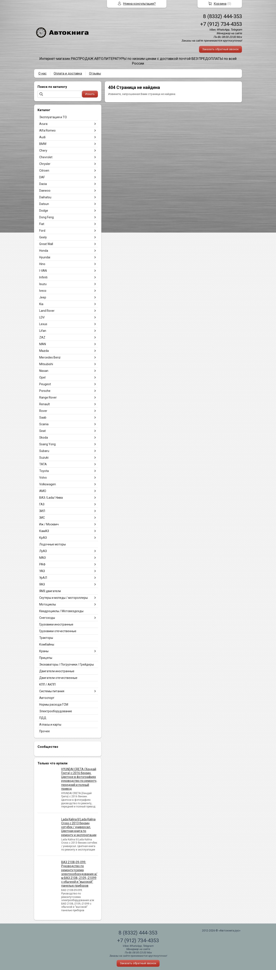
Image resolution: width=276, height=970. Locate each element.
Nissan (43, 370)
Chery (43, 150)
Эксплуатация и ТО (53, 117)
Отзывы (95, 73)
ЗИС (42, 517)
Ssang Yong (47, 444)
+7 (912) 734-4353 (221, 24)
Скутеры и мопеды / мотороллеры (63, 597)
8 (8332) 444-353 (222, 16)
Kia (41, 304)
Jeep (42, 297)
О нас (42, 73)
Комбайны (46, 644)
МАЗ (42, 557)
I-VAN (43, 270)
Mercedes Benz (50, 357)
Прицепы (45, 658)
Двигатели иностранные (56, 671)
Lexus (43, 324)
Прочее (44, 731)
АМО (42, 491)
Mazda (44, 350)
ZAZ (42, 337)
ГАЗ (41, 504)
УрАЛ (43, 577)
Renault (44, 404)
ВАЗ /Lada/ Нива (51, 497)
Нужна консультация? (139, 4)
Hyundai (44, 257)
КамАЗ (44, 531)
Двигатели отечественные (58, 678)
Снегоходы (47, 617)
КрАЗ (43, 537)
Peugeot (45, 384)
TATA (43, 464)
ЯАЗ (42, 584)
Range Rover (48, 397)
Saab (42, 417)
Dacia (43, 184)
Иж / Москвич (49, 524)
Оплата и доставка (68, 73)
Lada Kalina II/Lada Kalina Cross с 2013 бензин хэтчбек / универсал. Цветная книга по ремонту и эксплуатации (78, 827)
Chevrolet (45, 157)
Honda (43, 250)
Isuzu (43, 284)
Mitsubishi (46, 364)
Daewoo (44, 190)
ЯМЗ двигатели (50, 591)
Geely (43, 237)
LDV (42, 317)
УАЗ (42, 571)
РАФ (42, 564)
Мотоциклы (47, 604)
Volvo (43, 477)
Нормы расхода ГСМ (53, 704)
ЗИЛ (42, 511)
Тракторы (46, 637)
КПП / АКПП (47, 684)
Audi (42, 137)
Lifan (42, 330)
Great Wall (46, 244)
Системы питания (51, 691)
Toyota (44, 471)
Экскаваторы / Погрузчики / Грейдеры (66, 664)
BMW (42, 144)
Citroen (44, 170)
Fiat (41, 224)
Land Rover (47, 310)
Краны (44, 651)
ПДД (42, 718)
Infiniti (43, 277)
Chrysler (44, 164)
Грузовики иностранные (56, 624)
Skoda (43, 437)
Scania (44, 424)
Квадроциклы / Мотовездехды (61, 611)
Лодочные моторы (52, 544)
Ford (42, 230)
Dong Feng (46, 217)
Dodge (43, 210)
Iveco (42, 290)
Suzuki (44, 457)
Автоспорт (46, 698)
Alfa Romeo (47, 130)
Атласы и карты (50, 724)
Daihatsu (45, 197)
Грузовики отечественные (57, 631)
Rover (43, 411)
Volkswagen (47, 484)
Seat (42, 431)
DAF (42, 177)
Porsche (44, 391)
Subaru (44, 451)
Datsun (44, 204)
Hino (42, 264)
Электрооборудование (55, 711)
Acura (43, 124)
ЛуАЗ (43, 551)
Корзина (220, 4)
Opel (42, 377)
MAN (42, 344)
